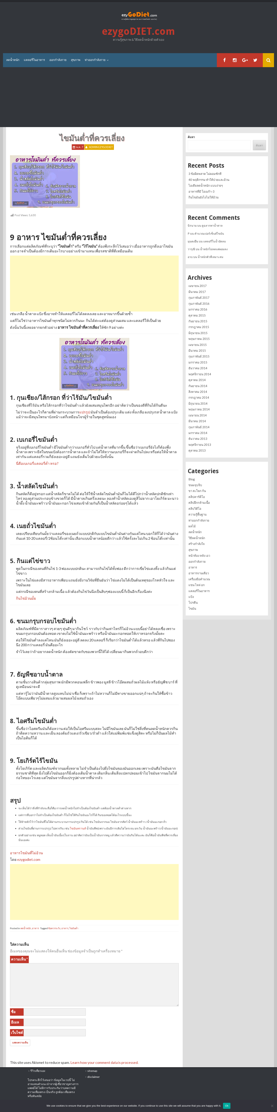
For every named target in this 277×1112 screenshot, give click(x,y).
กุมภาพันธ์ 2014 (198, 427)
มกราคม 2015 (197, 362)
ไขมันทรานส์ (78, 828)
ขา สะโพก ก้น (197, 491)
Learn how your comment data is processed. (104, 1062)
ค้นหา (191, 137)
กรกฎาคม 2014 (198, 397)
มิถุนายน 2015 (197, 333)
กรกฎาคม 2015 (198, 327)
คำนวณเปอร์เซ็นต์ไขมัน (209, 233)
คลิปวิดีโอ (194, 508)
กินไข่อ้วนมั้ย (26, 598)
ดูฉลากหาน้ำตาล (212, 225)
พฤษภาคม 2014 (199, 409)
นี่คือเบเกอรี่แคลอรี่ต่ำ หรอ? (37, 463)
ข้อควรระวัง (54, 928)
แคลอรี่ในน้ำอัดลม (214, 241)
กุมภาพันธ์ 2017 (198, 297)
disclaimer (93, 1076)
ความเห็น (19, 959)
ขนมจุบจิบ (195, 485)
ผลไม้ (192, 526)
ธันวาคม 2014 (197, 368)
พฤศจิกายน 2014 (199, 374)
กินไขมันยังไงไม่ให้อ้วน (203, 197)
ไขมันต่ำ (73, 928)
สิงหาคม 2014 (197, 391)
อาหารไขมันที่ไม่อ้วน (26, 853)
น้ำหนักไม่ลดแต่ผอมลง (214, 249)
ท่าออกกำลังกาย (95, 60)
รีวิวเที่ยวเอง (37, 1070)
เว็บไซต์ (17, 1032)
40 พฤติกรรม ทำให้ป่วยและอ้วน (208, 179)
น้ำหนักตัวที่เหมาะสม (210, 257)
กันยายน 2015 (197, 321)
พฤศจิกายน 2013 (199, 444)
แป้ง (191, 596)
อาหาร (35, 928)
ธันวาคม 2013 (197, 438)
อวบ (190, 257)
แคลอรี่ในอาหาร (34, 60)
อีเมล (15, 1022)
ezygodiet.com (28, 859)
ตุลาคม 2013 (197, 450)
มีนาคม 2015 (197, 350)
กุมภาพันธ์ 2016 (198, 303)
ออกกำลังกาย (58, 60)
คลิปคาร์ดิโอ (196, 497)
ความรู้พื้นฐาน (197, 514)
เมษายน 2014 (197, 415)
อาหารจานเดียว (198, 573)
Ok (226, 1105)
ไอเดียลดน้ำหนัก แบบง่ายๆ (205, 185)
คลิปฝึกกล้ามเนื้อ (199, 502)
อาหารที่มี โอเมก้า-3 (201, 191)
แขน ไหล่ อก (196, 585)
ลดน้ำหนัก (12, 60)
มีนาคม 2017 (197, 292)
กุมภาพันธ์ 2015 (198, 356)
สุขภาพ (75, 60)
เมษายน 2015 (197, 344)
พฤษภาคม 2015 (199, 338)
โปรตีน (193, 602)
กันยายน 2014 (197, 386)
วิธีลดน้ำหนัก (196, 538)
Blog (191, 479)
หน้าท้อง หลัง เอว (199, 555)
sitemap (92, 1070)
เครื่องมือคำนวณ (199, 579)
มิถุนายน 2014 (197, 403)
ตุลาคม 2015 (197, 315)
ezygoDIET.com (138, 31)
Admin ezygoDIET (101, 147)
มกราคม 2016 (197, 309)
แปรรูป (84, 412)
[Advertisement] (138, 97)
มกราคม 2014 (197, 433)
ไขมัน (192, 608)
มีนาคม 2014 (197, 421)
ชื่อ (13, 1011)
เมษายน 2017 (197, 286)
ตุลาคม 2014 (197, 380)
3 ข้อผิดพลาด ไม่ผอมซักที (204, 173)
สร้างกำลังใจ (196, 544)
